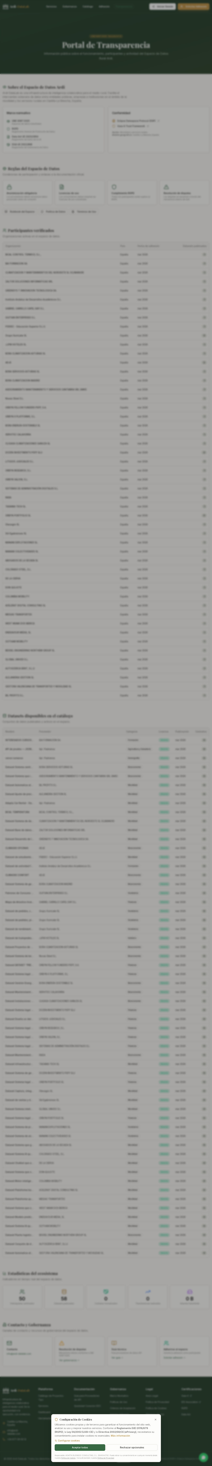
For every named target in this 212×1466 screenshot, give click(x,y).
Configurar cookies (67, 1445)
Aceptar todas (80, 1452)
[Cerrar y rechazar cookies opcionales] (155, 1425)
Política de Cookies (68, 1463)
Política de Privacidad (105, 1463)
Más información (120, 1440)
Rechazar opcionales (132, 1452)
